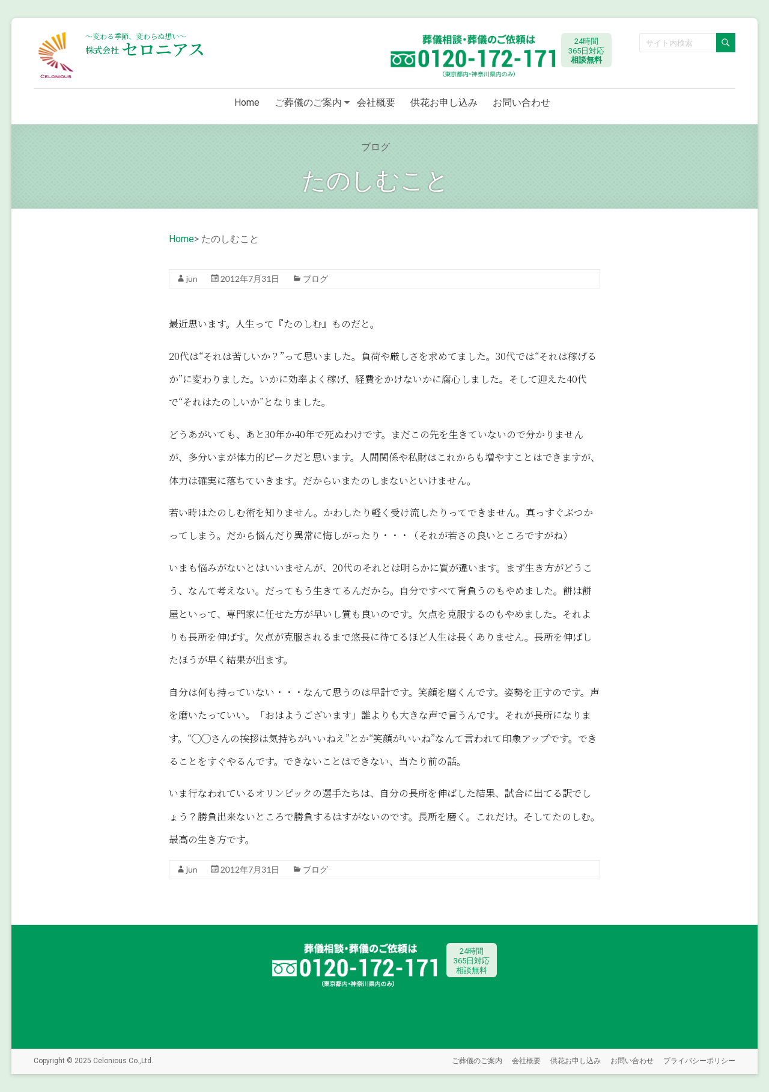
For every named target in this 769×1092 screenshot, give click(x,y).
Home (247, 102)
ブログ (315, 278)
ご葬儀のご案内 (308, 102)
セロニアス (145, 49)
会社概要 (376, 102)
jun (192, 278)
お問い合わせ (521, 102)
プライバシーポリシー (699, 1060)
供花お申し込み (444, 102)
